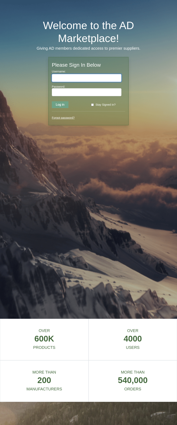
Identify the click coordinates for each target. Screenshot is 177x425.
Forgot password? (63, 117)
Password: (58, 86)
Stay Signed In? (106, 104)
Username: (59, 71)
